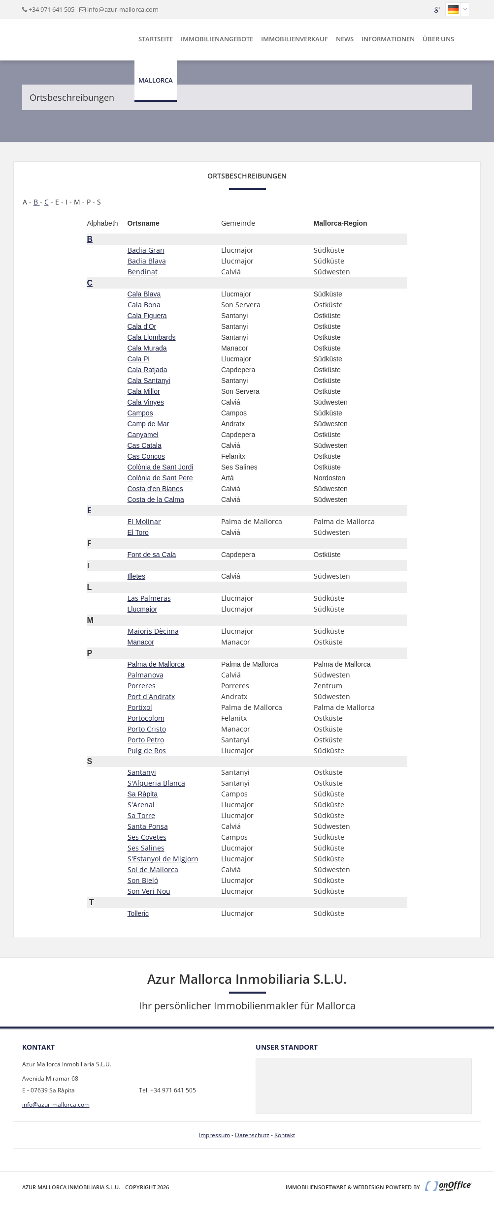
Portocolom (146, 718)
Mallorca (155, 80)
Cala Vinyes (146, 402)
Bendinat (143, 271)
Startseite (155, 38)
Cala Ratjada (147, 370)
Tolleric (138, 913)
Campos (140, 413)
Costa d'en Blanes (155, 489)
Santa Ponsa (148, 826)
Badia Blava (147, 260)
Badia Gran (146, 250)
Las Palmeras (149, 598)
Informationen (388, 38)
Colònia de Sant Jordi (161, 467)
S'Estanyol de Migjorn (163, 858)
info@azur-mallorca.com (123, 9)
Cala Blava (144, 294)
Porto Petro (146, 739)
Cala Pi (139, 359)
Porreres (142, 685)
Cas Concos (146, 456)
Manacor (141, 642)
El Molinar (144, 521)
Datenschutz (252, 1135)
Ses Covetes (147, 837)
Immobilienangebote (217, 38)
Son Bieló (143, 880)
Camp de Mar (148, 424)
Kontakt (284, 1135)
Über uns (438, 38)
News (345, 38)
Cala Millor (144, 391)
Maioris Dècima (153, 631)
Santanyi (142, 772)
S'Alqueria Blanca (156, 783)
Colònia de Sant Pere (160, 478)
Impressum (214, 1135)
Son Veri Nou (149, 891)
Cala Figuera (147, 316)
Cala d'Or (142, 326)
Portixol (140, 707)
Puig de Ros (147, 750)
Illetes (137, 576)
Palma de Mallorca (156, 664)
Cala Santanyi (149, 380)
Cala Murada (147, 348)
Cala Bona (144, 304)
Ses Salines (146, 847)
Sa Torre (141, 815)
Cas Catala (145, 445)
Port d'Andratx (151, 696)
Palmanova (146, 674)
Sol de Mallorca (153, 869)
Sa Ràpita (143, 794)
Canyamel (143, 435)
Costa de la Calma (156, 499)
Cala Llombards (152, 337)
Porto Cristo (147, 729)
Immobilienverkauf (294, 38)
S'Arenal (141, 804)
